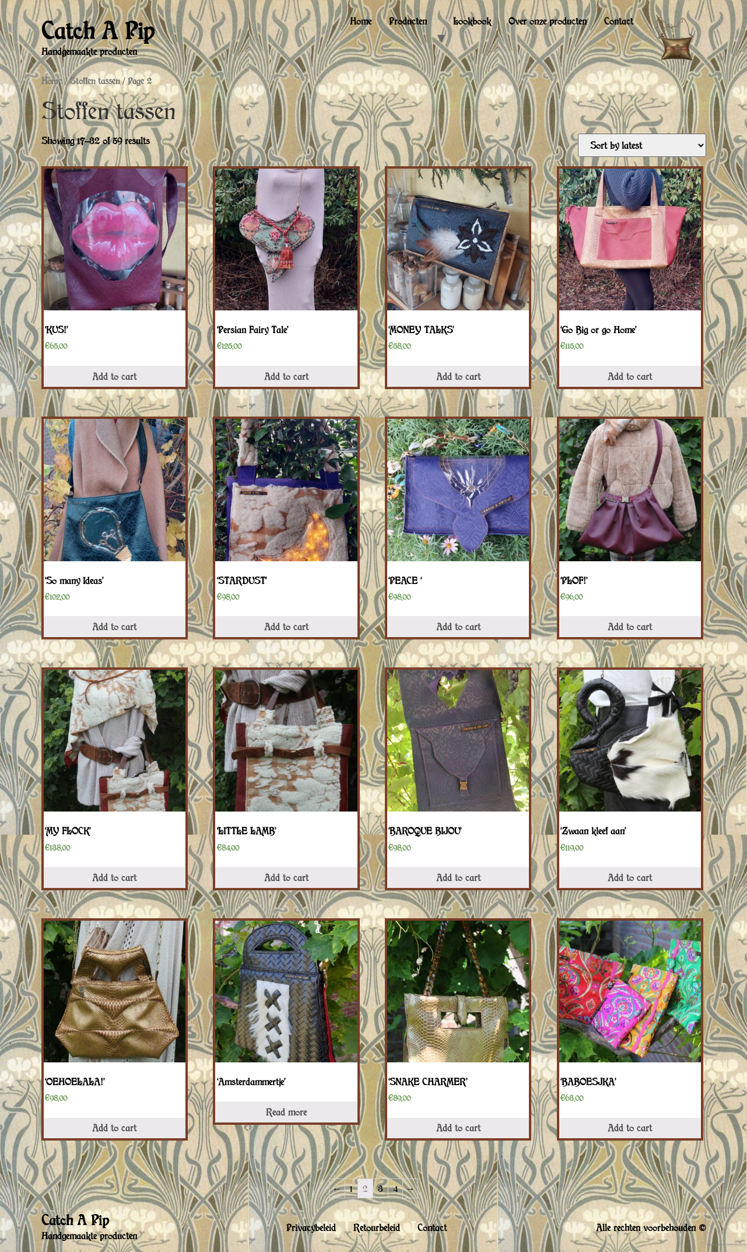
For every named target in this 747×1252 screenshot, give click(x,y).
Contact (618, 21)
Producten (408, 21)
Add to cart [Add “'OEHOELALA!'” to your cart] (114, 1128)
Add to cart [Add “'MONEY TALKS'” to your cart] (458, 376)
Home (360, 21)
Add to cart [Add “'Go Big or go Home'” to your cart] (630, 376)
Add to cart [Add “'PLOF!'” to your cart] (630, 626)
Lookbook (472, 21)
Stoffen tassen (95, 80)
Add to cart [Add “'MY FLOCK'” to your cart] (114, 877)
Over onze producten (547, 21)
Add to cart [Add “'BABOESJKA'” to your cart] (630, 1128)
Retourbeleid (376, 1227)
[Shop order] (642, 145)
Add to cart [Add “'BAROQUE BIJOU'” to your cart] (458, 877)
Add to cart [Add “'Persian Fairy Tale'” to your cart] (286, 376)
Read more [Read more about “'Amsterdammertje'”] (286, 1112)
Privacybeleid (311, 1227)
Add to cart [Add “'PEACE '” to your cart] (458, 626)
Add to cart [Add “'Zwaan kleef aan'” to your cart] (630, 877)
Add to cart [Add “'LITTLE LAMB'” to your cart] (286, 877)
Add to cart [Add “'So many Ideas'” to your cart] (114, 626)
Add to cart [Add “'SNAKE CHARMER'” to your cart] (458, 1128)
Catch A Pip (97, 30)
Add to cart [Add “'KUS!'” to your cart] (114, 376)
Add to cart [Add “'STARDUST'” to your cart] (286, 626)
